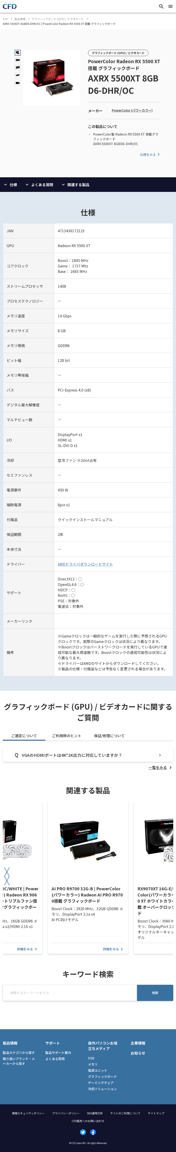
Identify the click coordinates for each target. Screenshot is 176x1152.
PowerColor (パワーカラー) (132, 110)
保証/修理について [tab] (109, 735)
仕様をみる (150, 154)
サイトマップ (156, 1113)
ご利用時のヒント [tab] (66, 735)
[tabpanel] (88, 759)
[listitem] (160, 767)
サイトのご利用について (125, 1113)
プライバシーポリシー (66, 1113)
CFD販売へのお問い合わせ (88, 1121)
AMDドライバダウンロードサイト (85, 564)
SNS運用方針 (95, 1113)
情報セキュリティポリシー (28, 1113)
